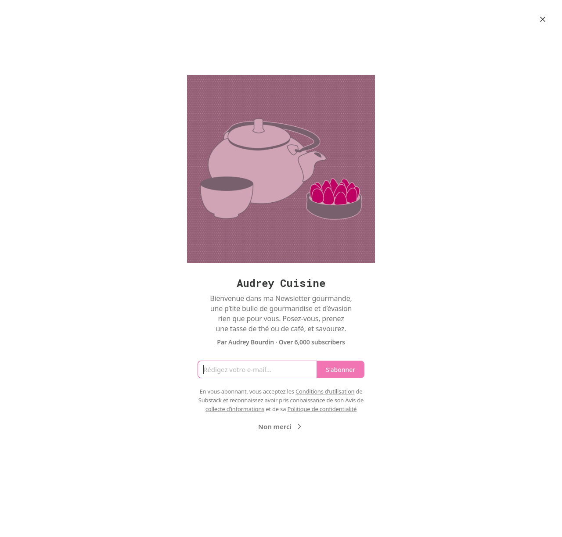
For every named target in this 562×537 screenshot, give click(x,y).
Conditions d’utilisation (324, 391)
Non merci (281, 426)
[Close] (542, 19)
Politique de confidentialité (322, 409)
